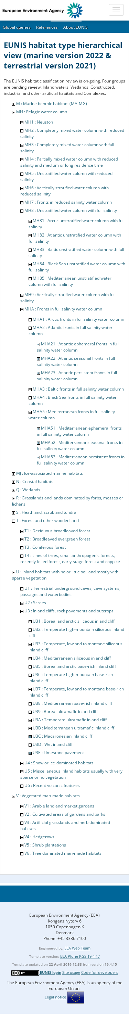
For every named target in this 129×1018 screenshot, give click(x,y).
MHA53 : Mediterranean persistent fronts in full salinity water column (81, 460)
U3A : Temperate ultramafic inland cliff (70, 720)
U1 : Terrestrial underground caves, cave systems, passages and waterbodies (70, 591)
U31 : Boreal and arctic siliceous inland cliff (74, 621)
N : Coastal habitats (34, 481)
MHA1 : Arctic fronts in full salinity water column (78, 319)
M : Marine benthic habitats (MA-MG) (51, 103)
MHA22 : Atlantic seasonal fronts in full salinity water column (76, 361)
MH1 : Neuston (38, 122)
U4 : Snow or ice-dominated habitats (59, 763)
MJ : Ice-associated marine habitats (49, 473)
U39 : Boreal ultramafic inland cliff (65, 711)
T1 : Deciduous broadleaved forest (57, 531)
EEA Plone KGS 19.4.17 (80, 956)
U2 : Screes (35, 603)
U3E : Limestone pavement (58, 752)
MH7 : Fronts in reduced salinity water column (68, 202)
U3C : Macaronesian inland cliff (62, 736)
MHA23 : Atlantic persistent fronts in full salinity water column (77, 376)
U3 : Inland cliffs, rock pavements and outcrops (69, 611)
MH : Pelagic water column (41, 112)
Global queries (17, 27)
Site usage (71, 972)
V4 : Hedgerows (39, 837)
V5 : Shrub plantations (45, 845)
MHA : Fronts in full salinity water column (63, 309)
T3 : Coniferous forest (45, 547)
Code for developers (99, 972)
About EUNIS (75, 27)
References (47, 27)
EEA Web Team (77, 948)
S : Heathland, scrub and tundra (46, 512)
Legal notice (55, 997)
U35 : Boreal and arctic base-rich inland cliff (74, 666)
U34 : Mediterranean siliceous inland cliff (72, 658)
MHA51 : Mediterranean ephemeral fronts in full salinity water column (79, 431)
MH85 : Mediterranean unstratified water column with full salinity (70, 281)
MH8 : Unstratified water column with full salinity (70, 210)
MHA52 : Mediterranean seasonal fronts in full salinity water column (79, 445)
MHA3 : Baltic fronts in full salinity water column (78, 389)
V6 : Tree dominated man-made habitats (62, 853)
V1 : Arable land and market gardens (59, 806)
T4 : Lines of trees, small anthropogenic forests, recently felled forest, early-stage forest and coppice (70, 558)
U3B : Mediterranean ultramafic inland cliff (73, 728)
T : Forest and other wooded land (47, 520)
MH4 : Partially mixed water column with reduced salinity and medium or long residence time (69, 162)
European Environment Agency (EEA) (64, 915)
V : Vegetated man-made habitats (48, 796)
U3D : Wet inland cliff (53, 744)
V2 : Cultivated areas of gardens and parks (64, 814)
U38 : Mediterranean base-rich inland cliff (72, 703)
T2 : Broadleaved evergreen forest (57, 539)
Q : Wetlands (28, 490)
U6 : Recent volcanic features (52, 785)
